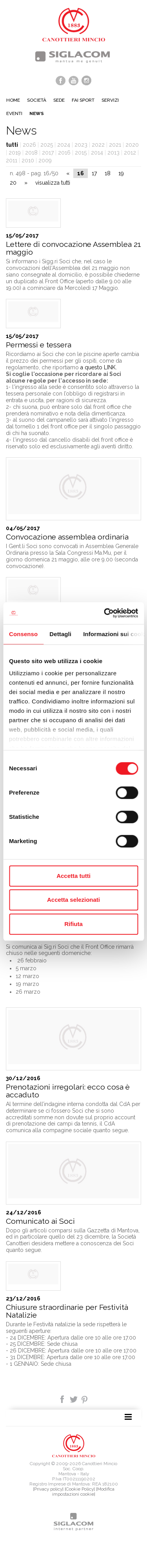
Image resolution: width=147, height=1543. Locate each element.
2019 (15, 152)
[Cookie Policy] (80, 1489)
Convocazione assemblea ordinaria (67, 536)
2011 (11, 160)
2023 (80, 145)
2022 (98, 145)
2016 (64, 152)
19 (121, 173)
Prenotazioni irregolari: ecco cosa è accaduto (68, 1091)
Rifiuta (73, 924)
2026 (29, 145)
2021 (115, 145)
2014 (97, 152)
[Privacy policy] (48, 1489)
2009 (45, 160)
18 (108, 173)
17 (94, 173)
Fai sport (83, 100)
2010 (28, 160)
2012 (130, 152)
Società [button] (36, 100)
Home (13, 100)
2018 (31, 152)
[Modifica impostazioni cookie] (83, 1491)
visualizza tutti (52, 183)
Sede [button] (59, 100)
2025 (46, 145)
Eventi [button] (14, 113)
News (36, 113)
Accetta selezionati (73, 899)
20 (13, 183)
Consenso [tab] (23, 634)
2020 (132, 145)
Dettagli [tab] (60, 634)
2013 (113, 152)
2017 (48, 152)
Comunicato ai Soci (40, 1221)
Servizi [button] (110, 100)
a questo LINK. (98, 367)
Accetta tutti (73, 875)
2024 (63, 145)
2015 (81, 152)
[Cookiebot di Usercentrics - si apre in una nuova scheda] (104, 613)
